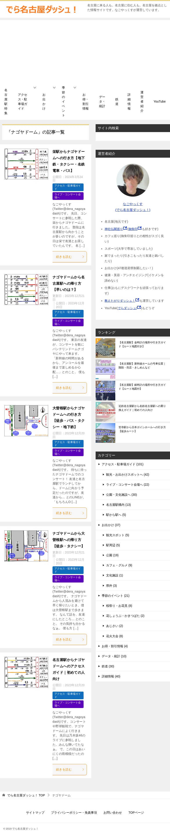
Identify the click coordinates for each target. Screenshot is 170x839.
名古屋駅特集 (5, 101)
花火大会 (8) (114, 636)
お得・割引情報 (85, 101)
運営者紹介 (142, 101)
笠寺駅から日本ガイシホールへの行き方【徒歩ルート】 (142, 429)
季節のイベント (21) (116, 595)
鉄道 (116, 102)
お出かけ (44, 101)
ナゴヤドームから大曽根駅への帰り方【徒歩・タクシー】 (69, 540)
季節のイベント (63, 101)
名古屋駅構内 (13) (118, 504)
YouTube (160, 101)
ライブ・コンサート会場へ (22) (127, 484)
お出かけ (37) (111, 525)
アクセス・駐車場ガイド (22, 101)
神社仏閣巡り (114, 229)
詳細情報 (129, 101)
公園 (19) (112, 555)
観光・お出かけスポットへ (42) (127, 474)
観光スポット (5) (117, 535)
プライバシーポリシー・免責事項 (74, 812)
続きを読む (70, 256)
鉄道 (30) (108, 666)
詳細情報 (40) (111, 676)
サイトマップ (35, 812)
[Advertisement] (85, 50)
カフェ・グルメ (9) (119, 565)
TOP (26, 795)
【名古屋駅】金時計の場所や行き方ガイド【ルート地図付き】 (142, 344)
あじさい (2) (114, 626)
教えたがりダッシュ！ (120, 300)
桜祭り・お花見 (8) (119, 605)
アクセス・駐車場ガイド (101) (123, 464)
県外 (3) (111, 585)
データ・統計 (102, 101)
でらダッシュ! (127, 308)
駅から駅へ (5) (116, 514)
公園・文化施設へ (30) (121, 494)
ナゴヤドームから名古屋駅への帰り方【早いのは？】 (69, 283)
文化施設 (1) (114, 575)
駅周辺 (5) (113, 545)
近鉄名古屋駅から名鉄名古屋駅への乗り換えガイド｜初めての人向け (142, 408)
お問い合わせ (112, 812)
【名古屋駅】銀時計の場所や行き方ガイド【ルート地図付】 (142, 386)
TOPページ (136, 812)
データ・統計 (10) (114, 656)
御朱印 (133, 229)
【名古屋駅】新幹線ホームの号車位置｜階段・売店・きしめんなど (142, 365)
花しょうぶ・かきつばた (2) (125, 615)
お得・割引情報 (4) (115, 646)
